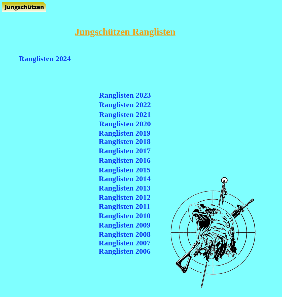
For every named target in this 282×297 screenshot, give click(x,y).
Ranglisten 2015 (125, 170)
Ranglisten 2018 (125, 141)
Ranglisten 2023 (125, 95)
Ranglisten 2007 (125, 243)
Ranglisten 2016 (125, 160)
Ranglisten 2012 (125, 197)
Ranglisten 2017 (125, 150)
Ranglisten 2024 (45, 58)
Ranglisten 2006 (125, 251)
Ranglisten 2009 (125, 225)
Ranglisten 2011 (124, 206)
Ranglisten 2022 (125, 104)
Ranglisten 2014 (125, 178)
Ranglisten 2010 (125, 215)
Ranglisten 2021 (125, 114)
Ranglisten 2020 (125, 124)
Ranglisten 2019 (125, 133)
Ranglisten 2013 (125, 188)
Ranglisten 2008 (125, 234)
